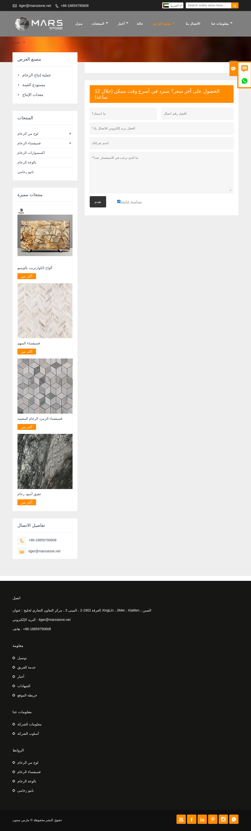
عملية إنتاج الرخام (36, 75)
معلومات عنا (222, 24)
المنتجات (100, 24)
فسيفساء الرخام (29, 143)
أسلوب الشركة (28, 734)
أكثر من (26, 276)
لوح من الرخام (27, 134)
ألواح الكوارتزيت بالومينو (34, 268)
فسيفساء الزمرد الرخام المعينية (40, 419)
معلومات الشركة (29, 724)
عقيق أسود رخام (29, 494)
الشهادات (23, 686)
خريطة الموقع (27, 695)
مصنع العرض (164, 24)
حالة (140, 24)
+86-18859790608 (75, 6)
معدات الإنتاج (32, 95)
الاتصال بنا (193, 24)
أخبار (123, 24)
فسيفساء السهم (28, 343)
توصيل (22, 658)
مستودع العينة (33, 85)
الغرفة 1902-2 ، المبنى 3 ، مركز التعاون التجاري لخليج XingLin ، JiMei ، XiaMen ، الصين (87, 610)
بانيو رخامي (25, 172)
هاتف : (17, 629)
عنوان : (18, 610)
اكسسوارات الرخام (31, 153)
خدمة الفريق (26, 667)
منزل (78, 24)
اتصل (16, 598)
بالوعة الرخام (26, 162)
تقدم (98, 202)
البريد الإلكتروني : (25, 620)
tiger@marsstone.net (35, 6)
